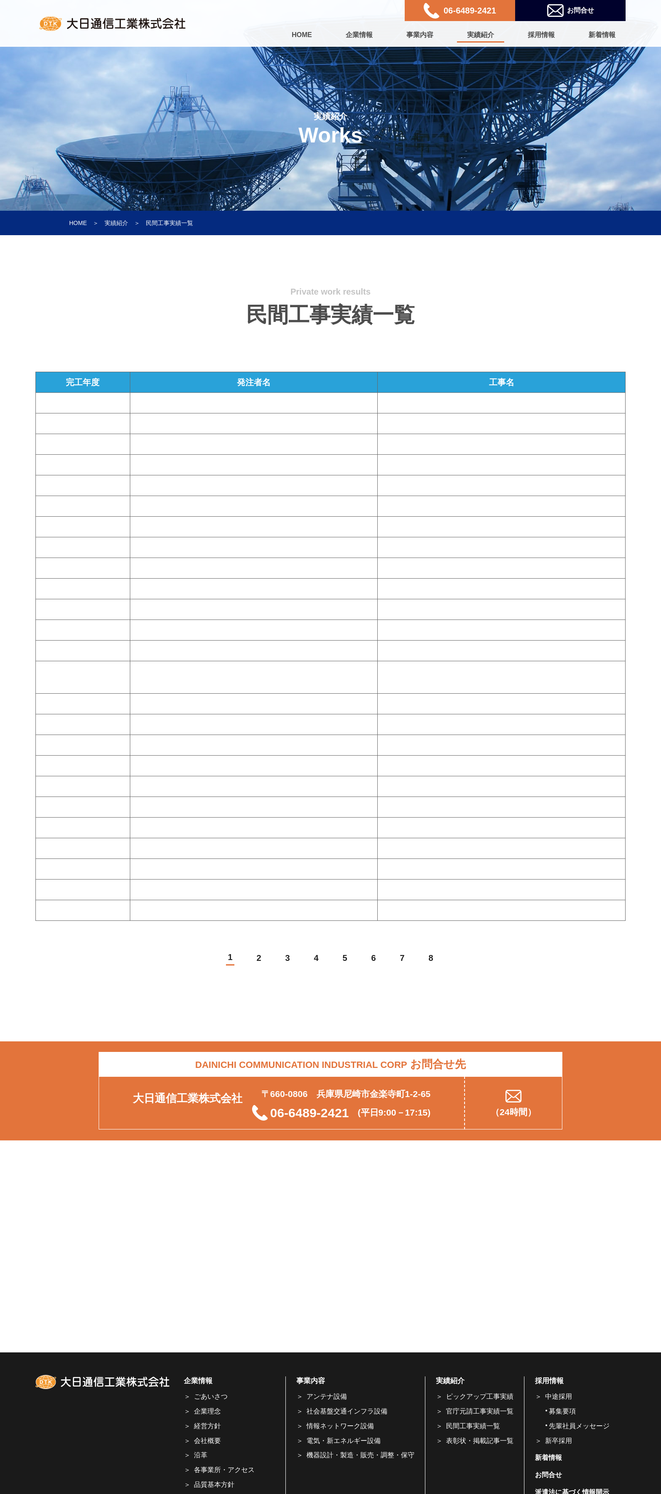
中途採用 (558, 1396)
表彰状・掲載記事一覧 (479, 1440)
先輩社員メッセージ (579, 1426)
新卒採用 (558, 1440)
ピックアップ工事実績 (479, 1396)
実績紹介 (480, 34)
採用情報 (541, 34)
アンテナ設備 (326, 1396)
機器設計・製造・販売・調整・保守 (360, 1455)
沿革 (200, 1455)
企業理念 (207, 1411)
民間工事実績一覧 (473, 1426)
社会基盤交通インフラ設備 (346, 1411)
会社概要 (207, 1440)
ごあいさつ (211, 1396)
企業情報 (359, 34)
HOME (302, 34)
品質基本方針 (214, 1484)
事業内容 (419, 34)
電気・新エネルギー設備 (343, 1440)
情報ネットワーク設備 (340, 1426)
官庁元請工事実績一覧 (479, 1411)
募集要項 (562, 1411)
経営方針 (207, 1426)
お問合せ (570, 10)
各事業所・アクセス (224, 1469)
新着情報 (601, 34)
